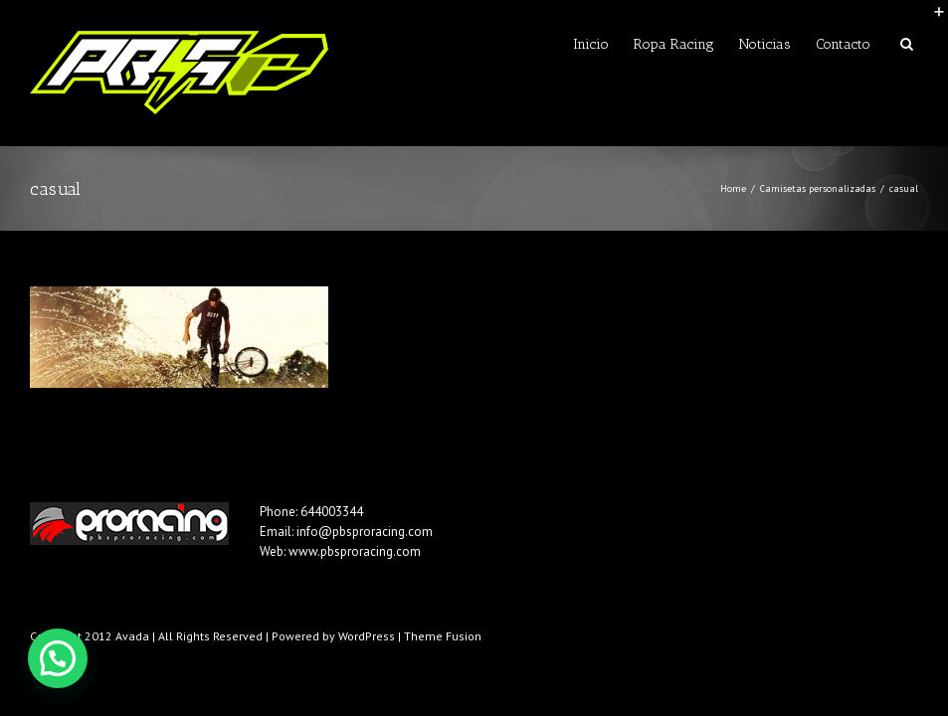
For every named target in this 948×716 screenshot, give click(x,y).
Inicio (591, 44)
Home (733, 188)
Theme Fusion (442, 635)
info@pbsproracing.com (364, 531)
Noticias (765, 44)
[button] (58, 658)
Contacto (843, 44)
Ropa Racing (674, 44)
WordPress (366, 635)
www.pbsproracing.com (354, 551)
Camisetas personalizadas (817, 188)
